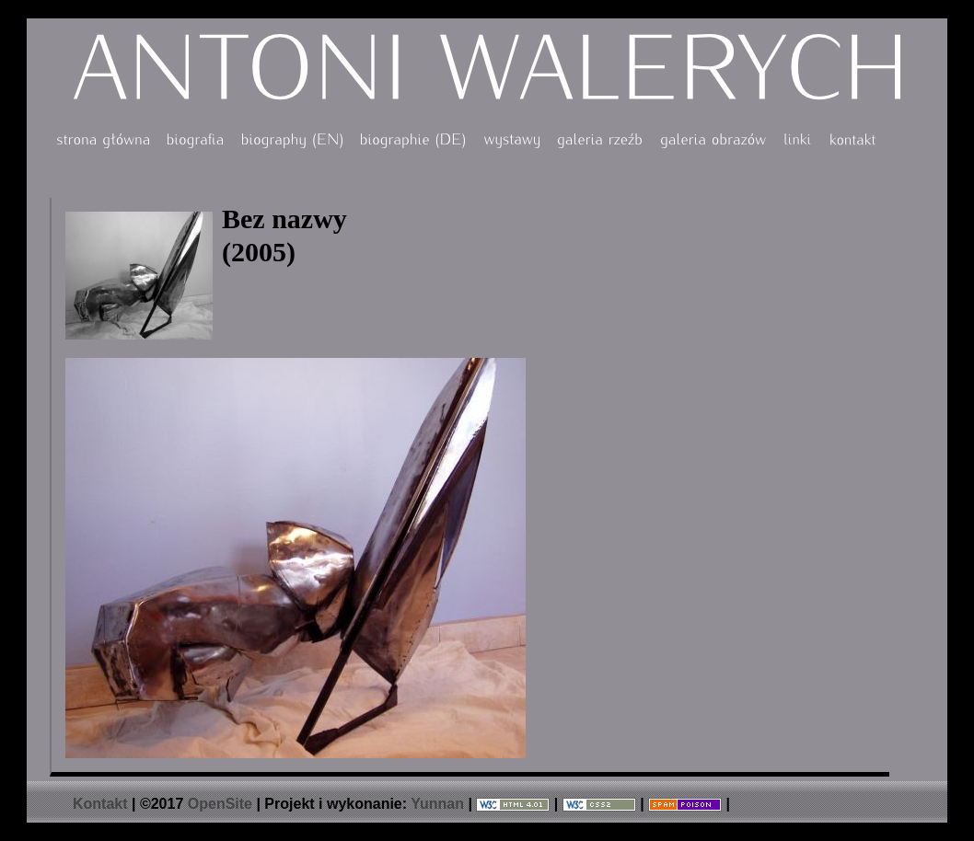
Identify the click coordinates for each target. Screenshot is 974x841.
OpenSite (220, 804)
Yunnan (437, 804)
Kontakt (100, 804)
